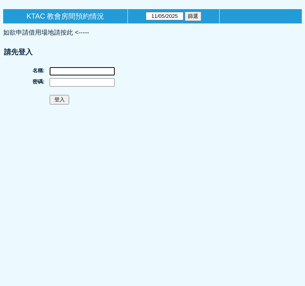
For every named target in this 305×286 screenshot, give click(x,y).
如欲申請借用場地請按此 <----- (46, 32)
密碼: (38, 82)
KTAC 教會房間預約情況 (65, 16)
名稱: (38, 70)
